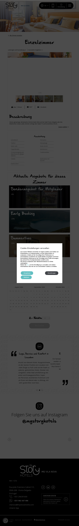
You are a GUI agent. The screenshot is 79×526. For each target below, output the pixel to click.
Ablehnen (26, 277)
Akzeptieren (27, 273)
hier (28, 265)
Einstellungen (52, 273)
